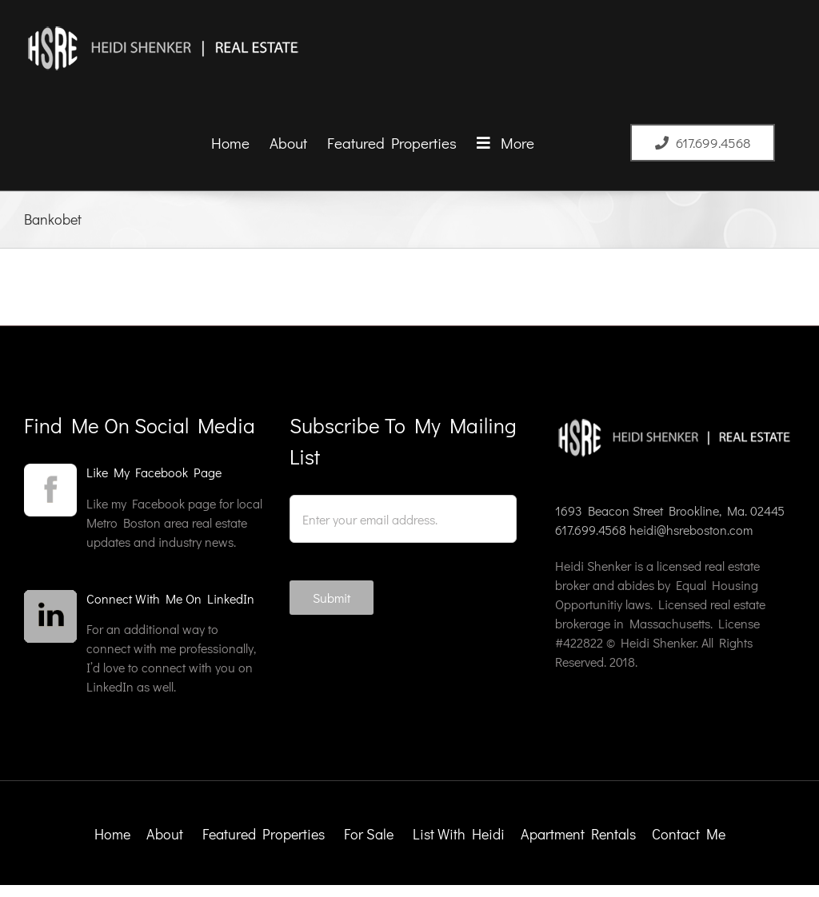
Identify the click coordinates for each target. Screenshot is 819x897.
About (164, 833)
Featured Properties (265, 833)
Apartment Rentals (580, 833)
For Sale (369, 833)
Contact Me (688, 833)
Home (112, 833)
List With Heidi (460, 833)
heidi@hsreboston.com (691, 529)
